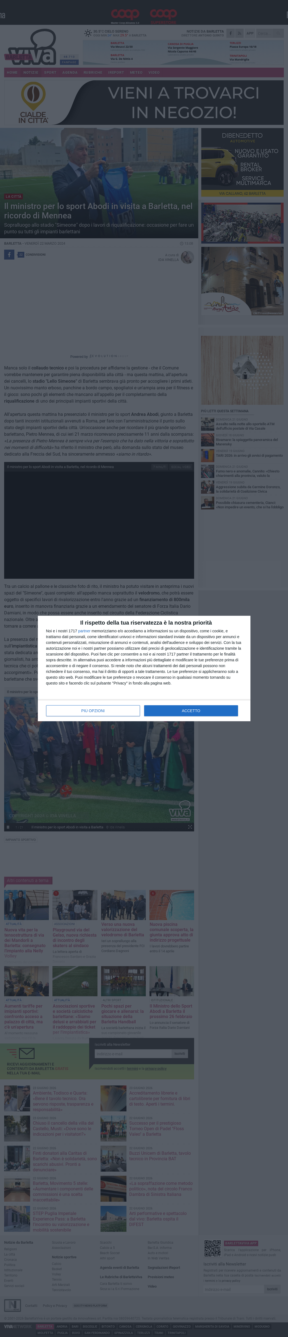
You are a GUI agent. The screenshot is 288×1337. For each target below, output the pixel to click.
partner (84, 631)
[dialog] (144, 668)
